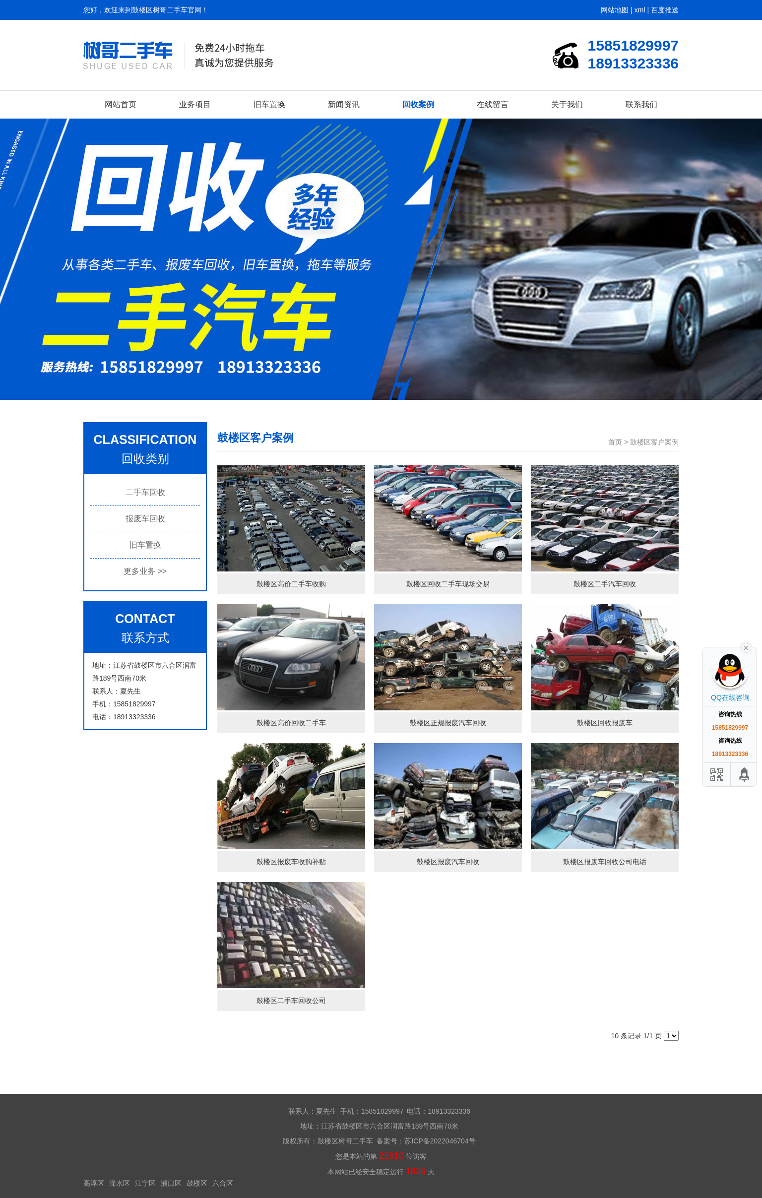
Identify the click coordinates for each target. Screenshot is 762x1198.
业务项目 (195, 104)
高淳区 (93, 1183)
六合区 (222, 1183)
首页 (615, 442)
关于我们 (567, 104)
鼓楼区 (197, 1183)
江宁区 (145, 1183)
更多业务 (145, 571)
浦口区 (171, 1183)
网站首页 (120, 104)
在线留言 (492, 104)
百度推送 (665, 10)
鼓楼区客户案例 (654, 442)
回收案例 (418, 104)
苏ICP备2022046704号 (439, 1141)
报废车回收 (145, 518)
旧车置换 (269, 104)
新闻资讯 (344, 104)
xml (640, 10)
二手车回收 (145, 492)
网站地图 (615, 10)
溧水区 (119, 1183)
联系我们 (641, 104)
